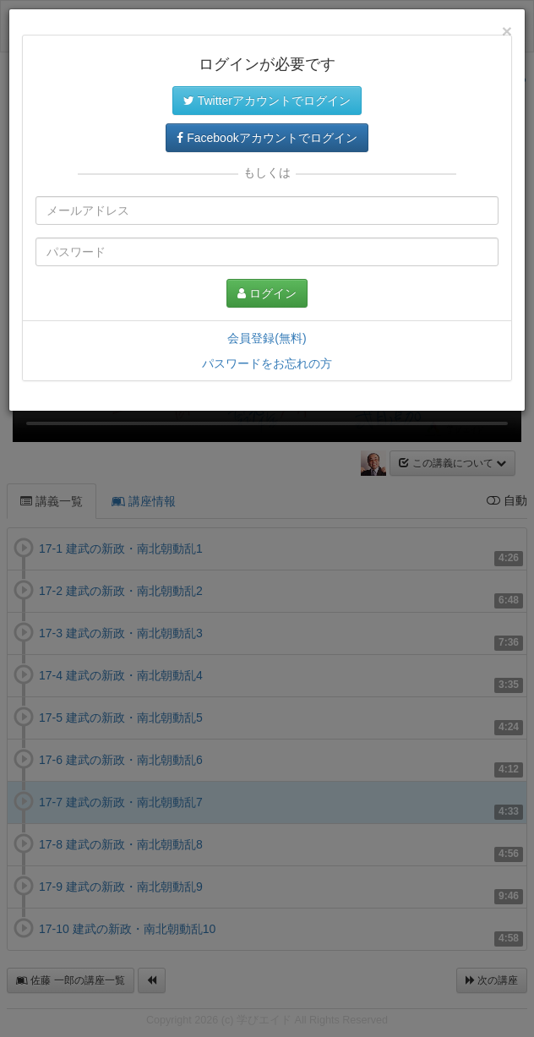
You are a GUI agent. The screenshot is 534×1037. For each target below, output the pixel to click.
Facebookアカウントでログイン (267, 138)
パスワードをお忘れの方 (267, 363)
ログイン (267, 293)
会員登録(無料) (266, 338)
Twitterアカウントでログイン (267, 100)
